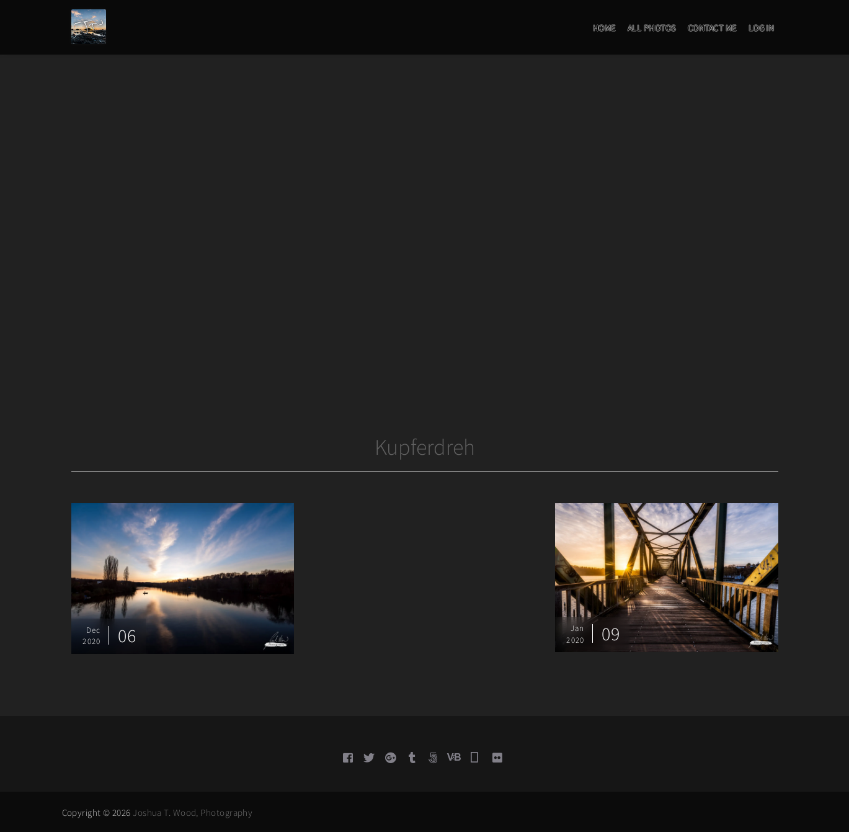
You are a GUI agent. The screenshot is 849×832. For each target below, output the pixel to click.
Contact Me (712, 28)
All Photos (652, 28)
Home (604, 28)
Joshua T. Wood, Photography (192, 812)
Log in (762, 28)
